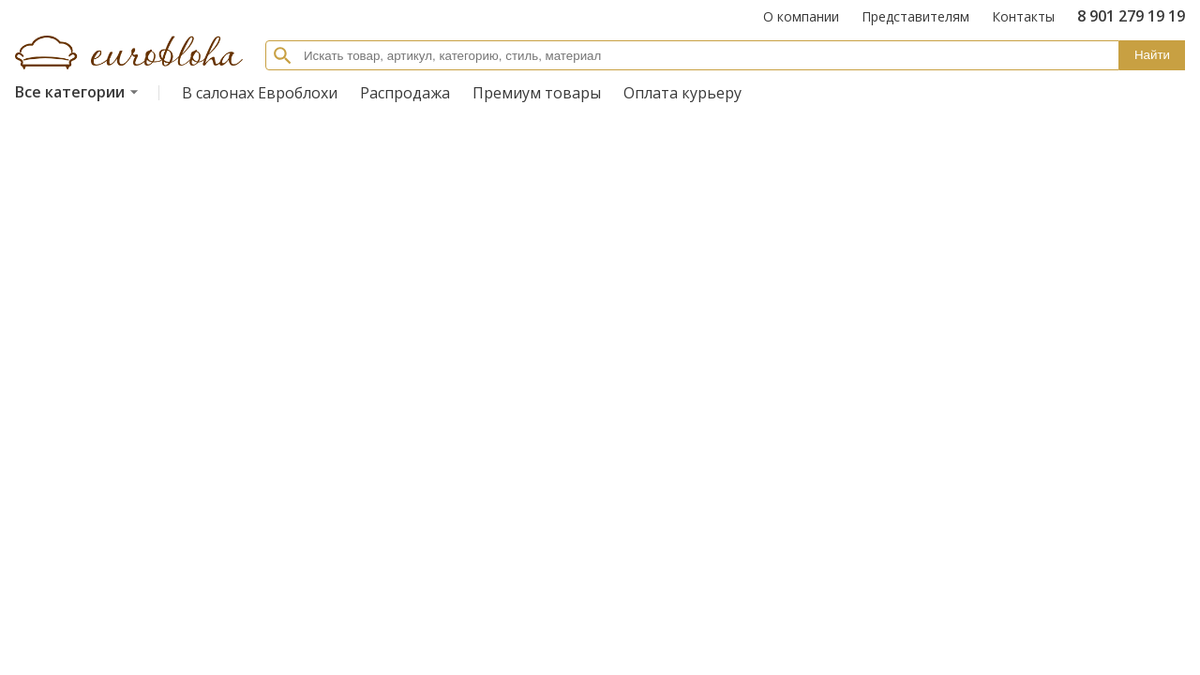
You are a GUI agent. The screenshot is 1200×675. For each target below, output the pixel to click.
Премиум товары (536, 92)
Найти (1152, 55)
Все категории (79, 92)
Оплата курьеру (682, 92)
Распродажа (405, 92)
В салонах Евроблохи (260, 92)
